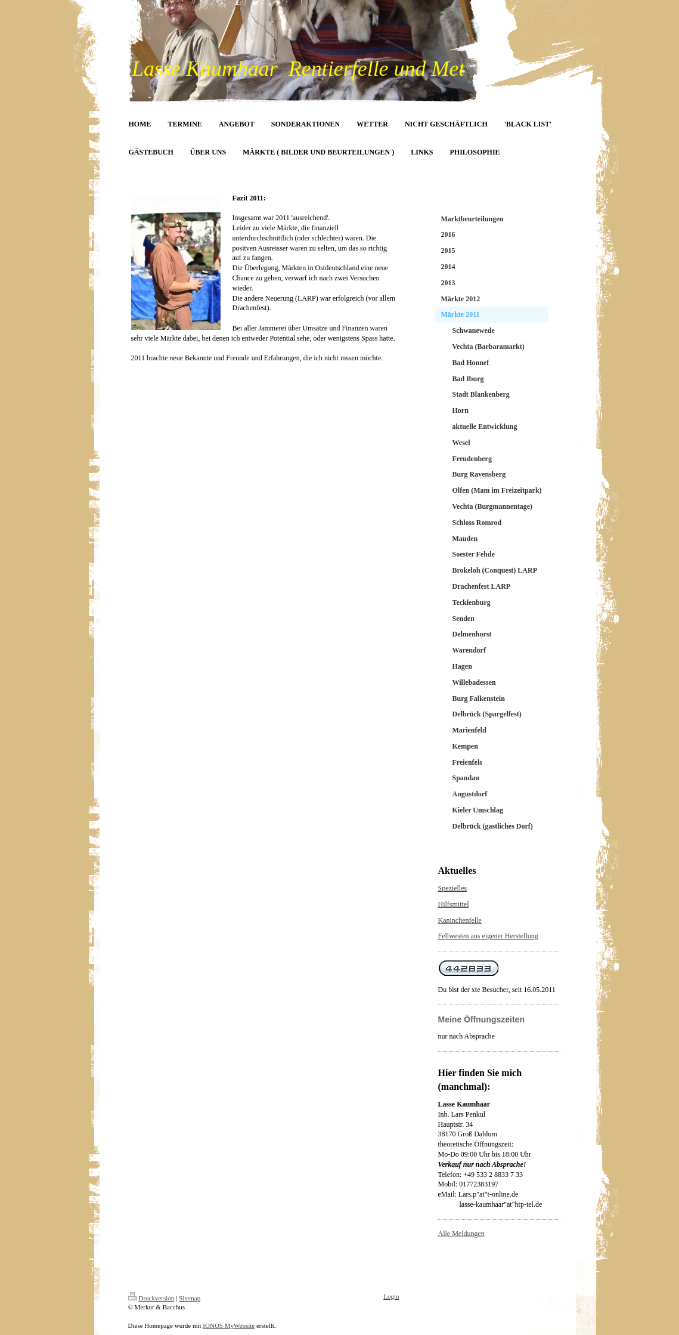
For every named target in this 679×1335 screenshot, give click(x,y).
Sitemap (189, 1298)
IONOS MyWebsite (229, 1325)
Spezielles (452, 888)
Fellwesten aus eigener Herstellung (488, 936)
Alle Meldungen (461, 1233)
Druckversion (151, 1298)
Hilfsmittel (453, 904)
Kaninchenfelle (460, 920)
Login (391, 1296)
